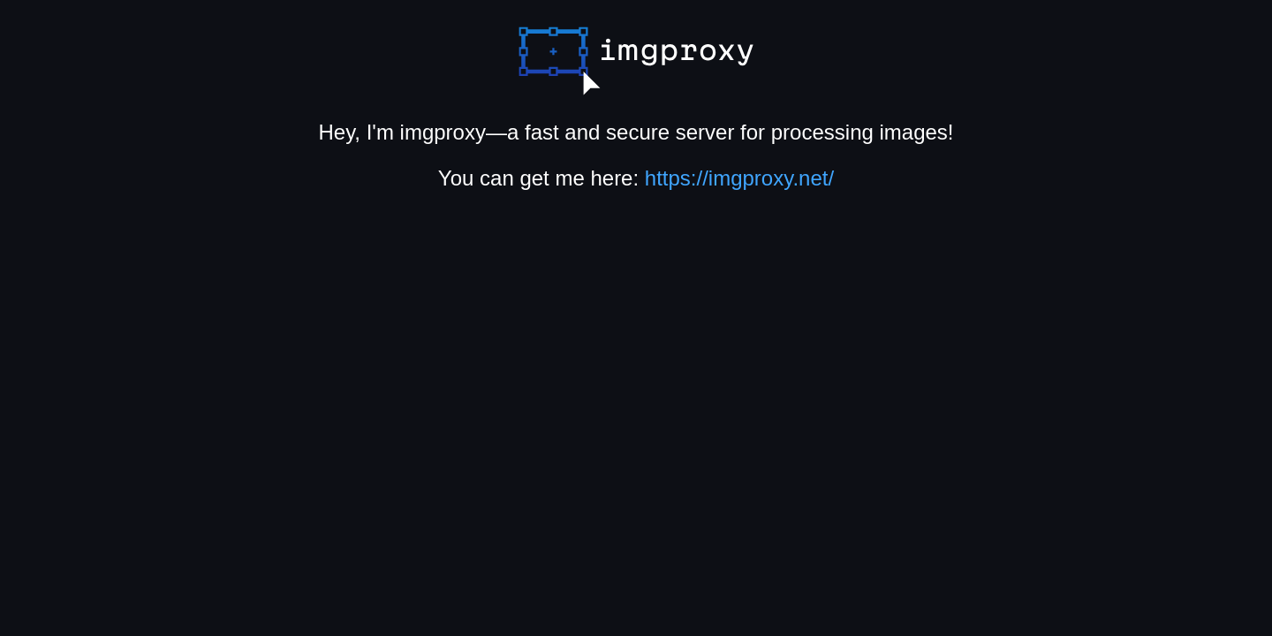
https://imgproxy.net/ (739, 178)
